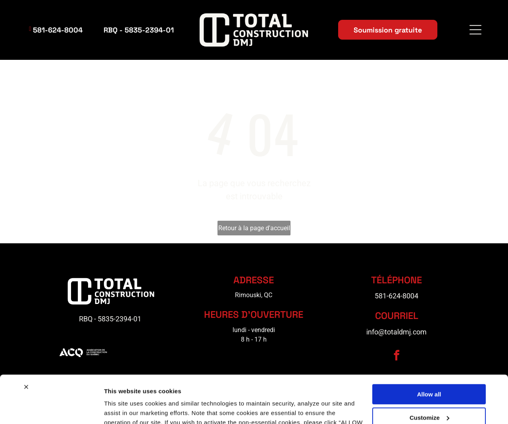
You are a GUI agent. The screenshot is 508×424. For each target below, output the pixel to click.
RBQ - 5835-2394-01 (110, 320)
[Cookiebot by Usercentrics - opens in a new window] (51, 408)
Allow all (429, 349)
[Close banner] (26, 341)
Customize (429, 372)
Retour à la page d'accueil (254, 229)
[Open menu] (475, 30)
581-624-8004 (396, 296)
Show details (122, 408)
